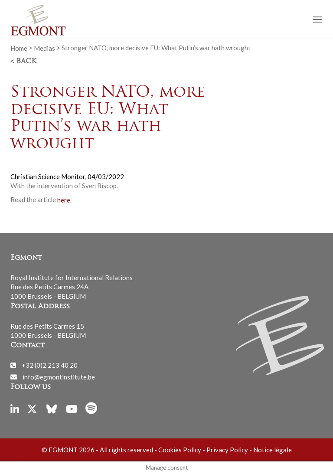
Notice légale (272, 450)
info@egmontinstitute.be (59, 376)
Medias (44, 48)
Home (18, 48)
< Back (23, 61)
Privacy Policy (227, 450)
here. (64, 199)
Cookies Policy (179, 450)
